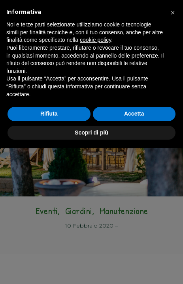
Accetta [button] (134, 113)
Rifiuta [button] (49, 113)
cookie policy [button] (95, 40)
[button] (172, 12)
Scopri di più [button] (91, 132)
